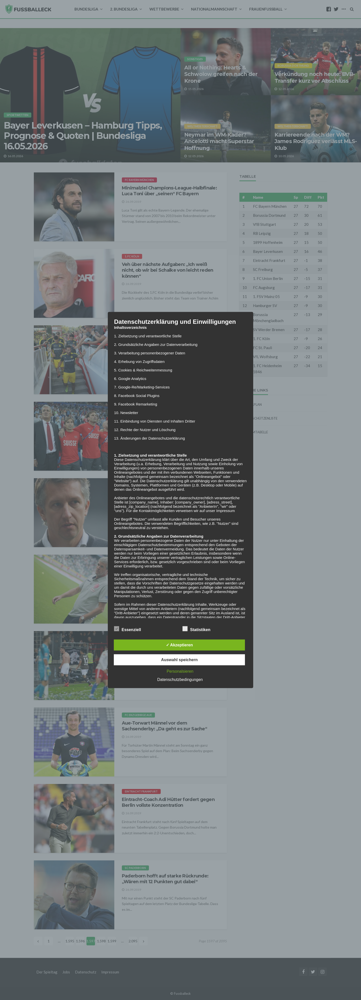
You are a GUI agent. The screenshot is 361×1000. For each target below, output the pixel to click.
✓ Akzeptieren (179, 645)
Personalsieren (180, 671)
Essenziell (127, 629)
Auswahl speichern (179, 660)
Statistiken (196, 629)
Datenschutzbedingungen (180, 679)
